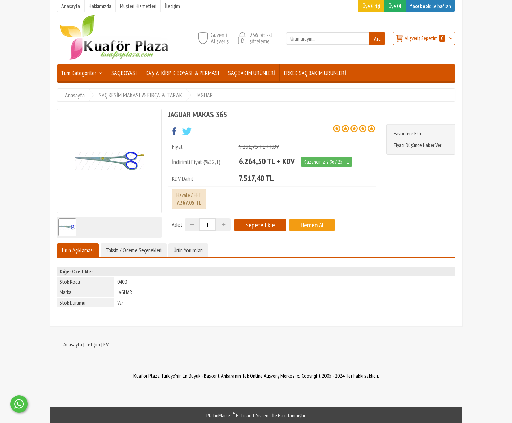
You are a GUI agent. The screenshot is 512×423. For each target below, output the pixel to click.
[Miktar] (207, 224)
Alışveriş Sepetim (425, 38)
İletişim (92, 344)
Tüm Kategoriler (78, 73)
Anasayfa (72, 344)
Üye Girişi (371, 5)
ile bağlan (430, 5)
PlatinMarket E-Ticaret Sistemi (238, 415)
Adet (177, 224)
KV (106, 344)
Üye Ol (395, 5)
